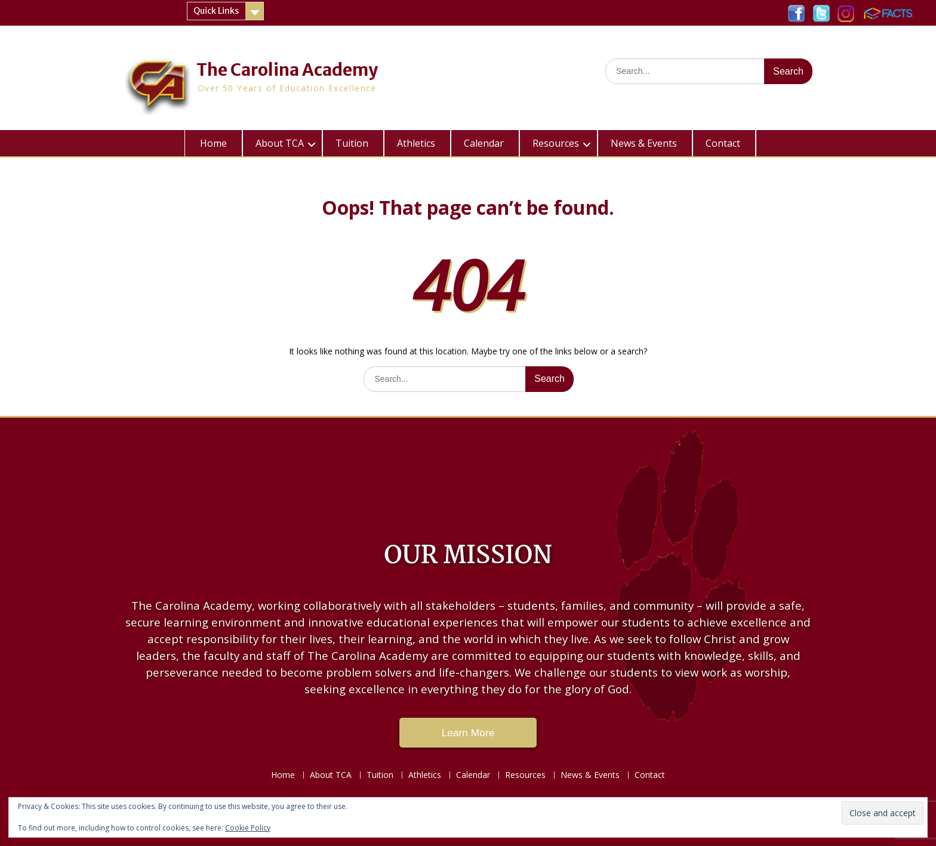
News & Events (644, 143)
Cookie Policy (247, 828)
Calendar (484, 143)
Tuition (351, 143)
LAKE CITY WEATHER (468, 471)
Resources (555, 143)
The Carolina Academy (287, 70)
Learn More (468, 733)
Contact (723, 143)
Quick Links (216, 10)
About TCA (279, 143)
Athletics (416, 143)
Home (213, 143)
